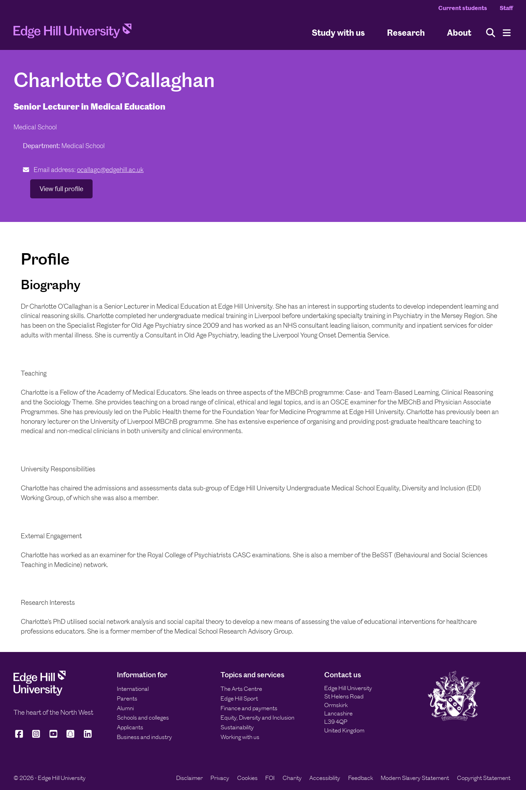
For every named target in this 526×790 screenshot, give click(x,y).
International (133, 688)
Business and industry (144, 736)
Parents (127, 698)
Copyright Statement (483, 777)
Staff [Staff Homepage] (506, 8)
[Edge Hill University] (40, 693)
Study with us (338, 32)
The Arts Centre (241, 688)
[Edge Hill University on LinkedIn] (88, 737)
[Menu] (507, 32)
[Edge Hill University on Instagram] (36, 737)
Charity (292, 777)
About (459, 32)
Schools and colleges (143, 717)
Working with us (240, 736)
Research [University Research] (406, 32)
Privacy (219, 777)
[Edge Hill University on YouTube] (53, 737)
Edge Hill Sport (239, 698)
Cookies (247, 777)
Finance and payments (249, 708)
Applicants (130, 727)
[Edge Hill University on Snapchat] (70, 737)
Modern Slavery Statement (415, 777)
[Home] (72, 33)
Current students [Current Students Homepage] (462, 8)
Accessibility (324, 777)
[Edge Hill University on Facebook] (20, 737)
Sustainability (237, 727)
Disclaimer (189, 777)
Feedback (360, 777)
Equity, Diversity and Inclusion (257, 717)
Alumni (125, 708)
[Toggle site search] (490, 32)
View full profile (61, 189)
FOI (270, 777)
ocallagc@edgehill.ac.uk (110, 170)
